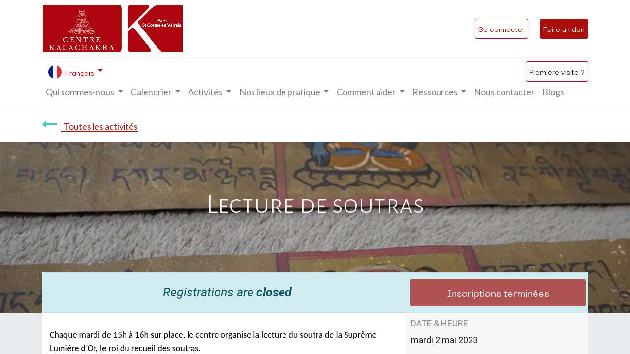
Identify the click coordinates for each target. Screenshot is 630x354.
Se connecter (501, 28)
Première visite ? (557, 71)
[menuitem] (504, 92)
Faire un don (564, 28)
